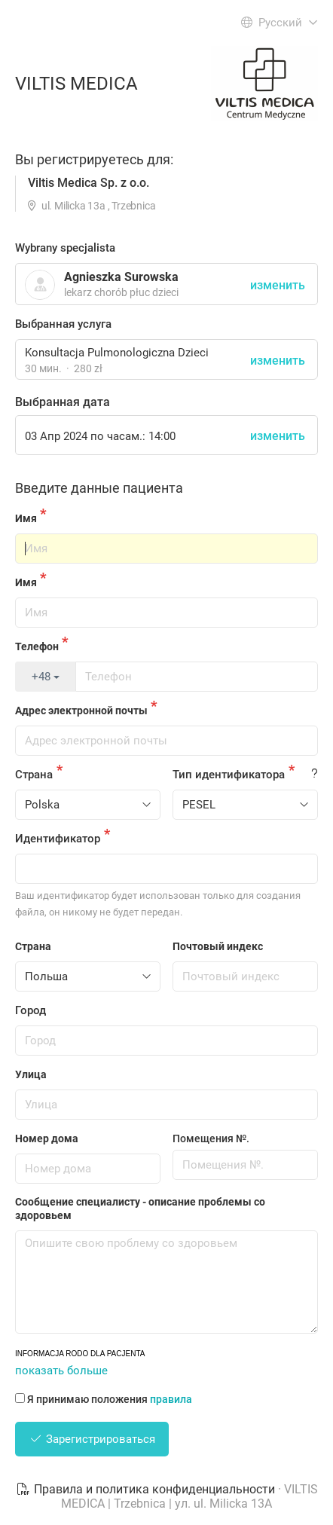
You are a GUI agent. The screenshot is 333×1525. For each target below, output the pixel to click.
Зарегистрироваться (92, 1439)
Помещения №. (211, 1138)
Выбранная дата (62, 402)
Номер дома (46, 1138)
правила (171, 1399)
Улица (31, 1074)
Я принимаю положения (103, 1399)
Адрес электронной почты (81, 710)
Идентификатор (57, 838)
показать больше (61, 1370)
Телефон (37, 646)
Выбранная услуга (63, 324)
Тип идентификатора (229, 774)
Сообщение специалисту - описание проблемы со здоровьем (140, 1208)
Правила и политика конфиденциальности (147, 1489)
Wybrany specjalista (65, 248)
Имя (26, 518)
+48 (46, 676)
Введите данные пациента (99, 488)
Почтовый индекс (218, 946)
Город (30, 1010)
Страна (34, 774)
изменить (277, 360)
